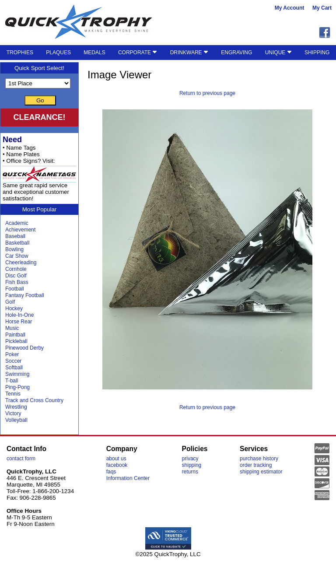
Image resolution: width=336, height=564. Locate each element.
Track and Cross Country (34, 400)
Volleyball (16, 420)
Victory (13, 413)
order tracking (256, 465)
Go (40, 100)
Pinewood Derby (24, 348)
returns (190, 472)
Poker (12, 354)
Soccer (13, 361)
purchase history (259, 458)
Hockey (14, 308)
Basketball (17, 243)
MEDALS (94, 52)
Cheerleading (20, 262)
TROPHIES (20, 52)
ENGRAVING (236, 52)
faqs (111, 472)
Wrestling (16, 407)
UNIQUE (278, 52)
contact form (21, 458)
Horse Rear (18, 322)
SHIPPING (316, 52)
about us (116, 458)
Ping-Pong (17, 387)
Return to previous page (207, 93)
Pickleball (16, 341)
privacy (190, 458)
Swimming (17, 374)
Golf (10, 302)
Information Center (128, 478)
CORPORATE (137, 52)
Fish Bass (16, 282)
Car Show (16, 256)
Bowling (14, 249)
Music (12, 328)
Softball (14, 367)
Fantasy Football (24, 295)
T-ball (11, 381)
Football (14, 289)
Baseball (15, 236)
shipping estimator (261, 472)
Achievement (20, 230)
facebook (117, 465)
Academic (16, 223)
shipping (192, 465)
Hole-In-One (19, 315)
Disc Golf (16, 276)
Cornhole (16, 269)
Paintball (15, 335)
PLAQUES (58, 52)
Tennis (13, 394)
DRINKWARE (189, 52)
